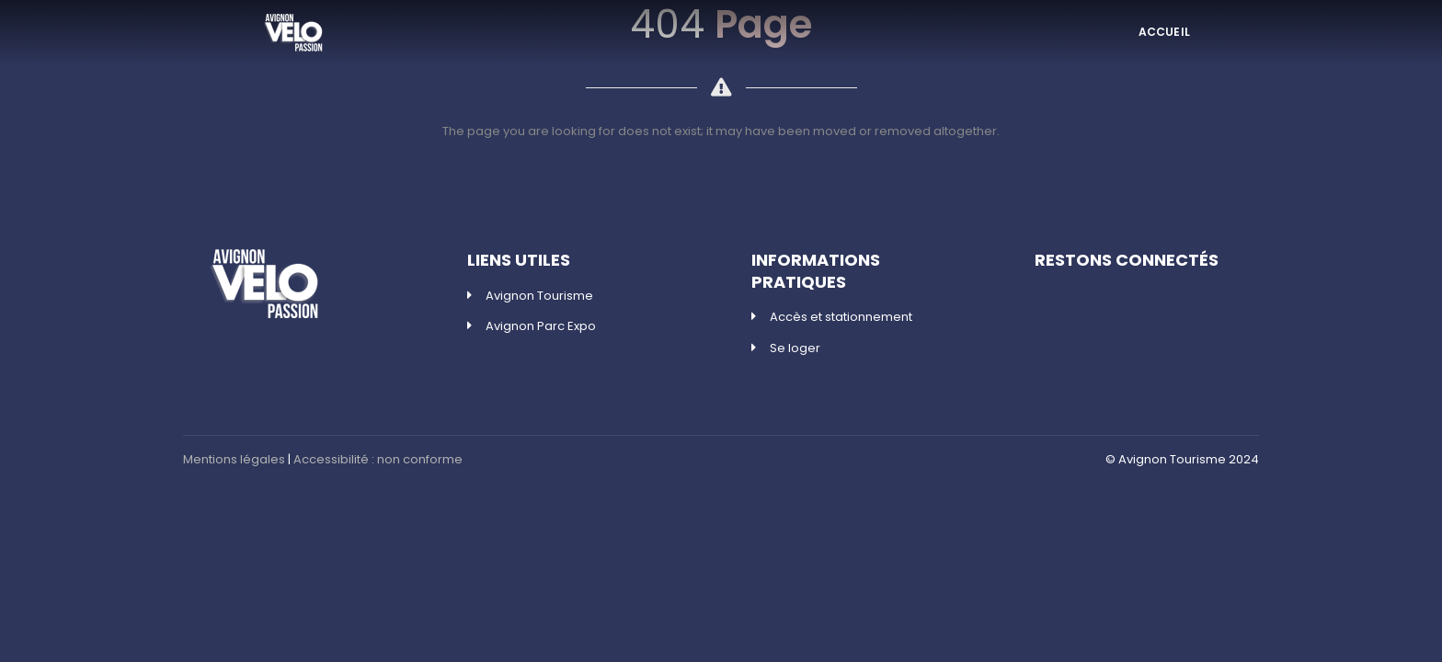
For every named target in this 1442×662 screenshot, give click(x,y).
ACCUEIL (1164, 32)
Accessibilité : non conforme (378, 459)
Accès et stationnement (841, 316)
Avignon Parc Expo (541, 326)
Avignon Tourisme (539, 295)
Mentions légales (234, 459)
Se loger (795, 348)
